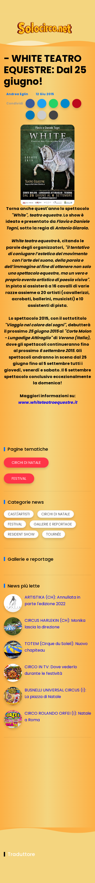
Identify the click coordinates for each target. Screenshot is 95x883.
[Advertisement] (42, 776)
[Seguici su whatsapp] (79, 7)
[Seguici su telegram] (70, 7)
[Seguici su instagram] (61, 7)
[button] (30, 103)
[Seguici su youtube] (88, 7)
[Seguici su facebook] (52, 7)
